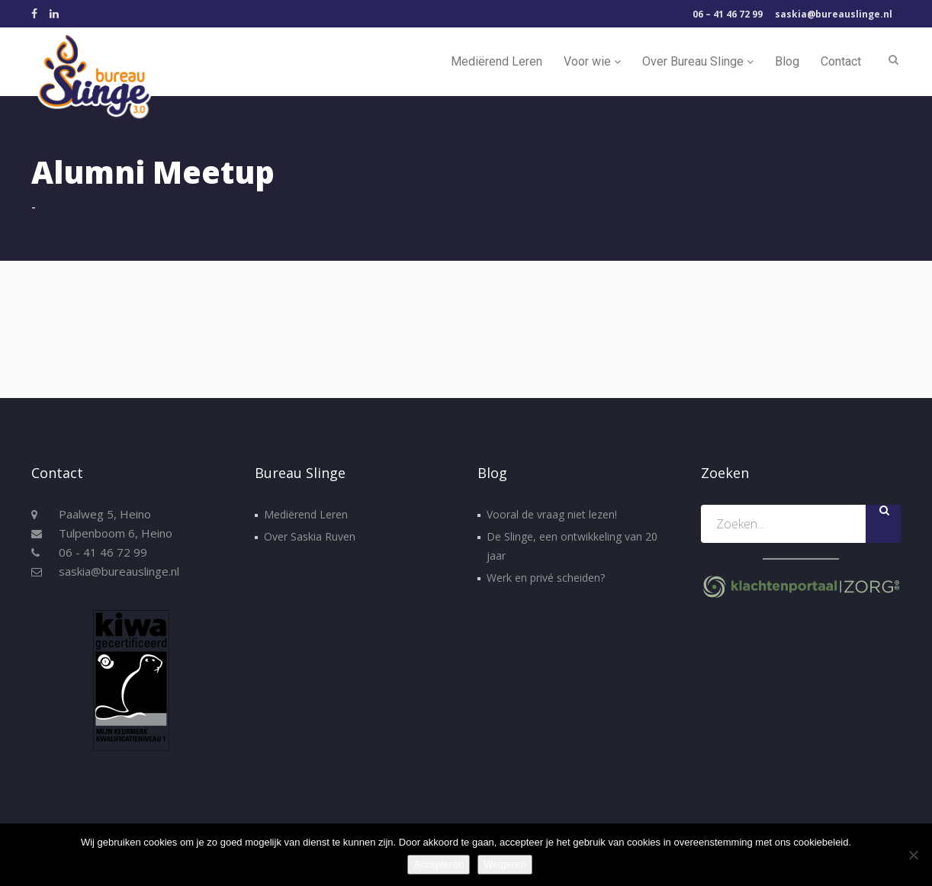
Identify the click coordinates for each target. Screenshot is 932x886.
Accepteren (438, 864)
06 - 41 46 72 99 (103, 552)
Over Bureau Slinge (698, 61)
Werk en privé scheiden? (546, 577)
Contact (841, 61)
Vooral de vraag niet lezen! (552, 514)
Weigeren (504, 864)
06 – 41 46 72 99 (728, 14)
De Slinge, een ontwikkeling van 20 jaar (572, 546)
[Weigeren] (913, 854)
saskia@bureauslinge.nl (833, 14)
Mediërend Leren (496, 61)
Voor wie (592, 61)
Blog (787, 61)
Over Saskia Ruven (309, 536)
